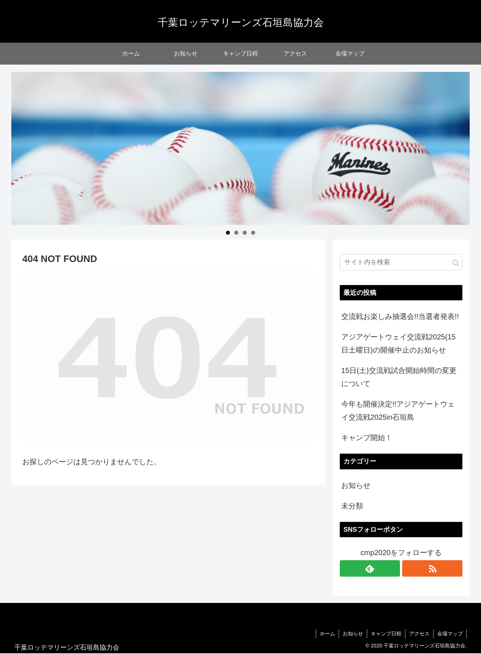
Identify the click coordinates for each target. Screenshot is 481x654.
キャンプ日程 (386, 633)
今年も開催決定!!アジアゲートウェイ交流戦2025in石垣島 (398, 410)
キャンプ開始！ (366, 438)
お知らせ (355, 485)
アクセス (419, 633)
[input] (401, 262)
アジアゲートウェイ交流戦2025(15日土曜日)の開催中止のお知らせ (398, 343)
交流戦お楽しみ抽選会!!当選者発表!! (400, 316)
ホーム (327, 633)
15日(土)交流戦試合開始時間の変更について (399, 377)
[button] (456, 263)
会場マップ (450, 633)
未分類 (352, 506)
